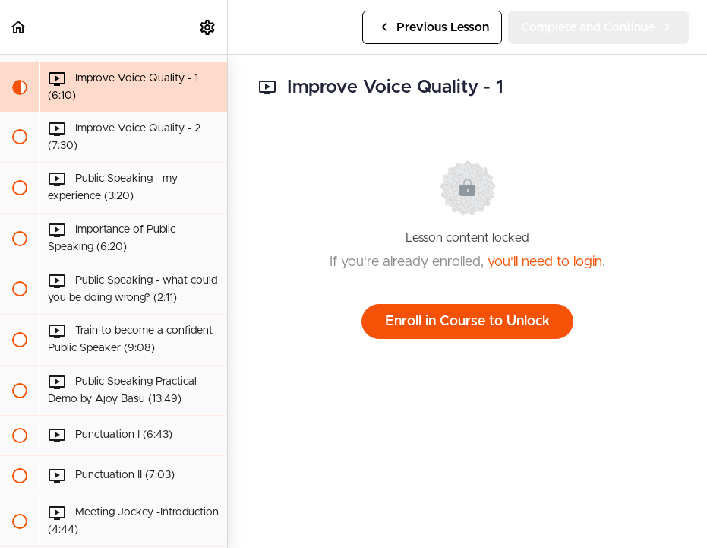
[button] (19, 27)
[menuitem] (208, 27)
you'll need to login (545, 262)
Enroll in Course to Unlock (467, 321)
